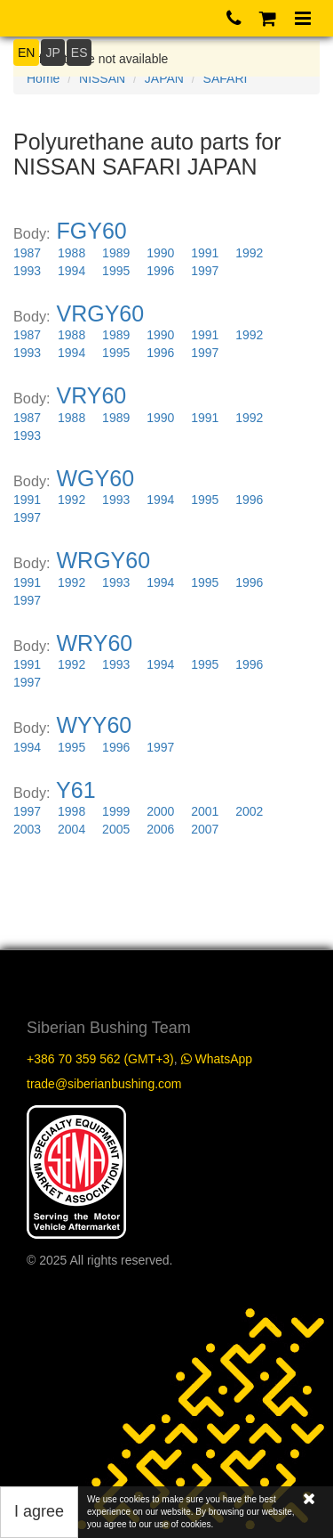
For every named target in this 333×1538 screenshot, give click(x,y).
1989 (116, 253)
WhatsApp (216, 1059)
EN (26, 52)
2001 (204, 811)
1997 (204, 271)
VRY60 (92, 395)
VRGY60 (101, 313)
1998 (71, 811)
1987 (27, 253)
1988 (71, 253)
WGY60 (96, 478)
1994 (71, 271)
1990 (160, 253)
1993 (27, 271)
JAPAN (164, 78)
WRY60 (95, 643)
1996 (160, 271)
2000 (160, 811)
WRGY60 (104, 560)
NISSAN (102, 78)
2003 (27, 829)
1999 (116, 811)
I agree (39, 1511)
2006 (160, 829)
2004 (71, 829)
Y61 (75, 789)
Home (43, 78)
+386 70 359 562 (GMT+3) (100, 1059)
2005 (116, 829)
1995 (116, 271)
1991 (204, 253)
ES (79, 52)
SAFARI (225, 78)
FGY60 (92, 230)
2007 (204, 829)
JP (52, 52)
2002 (249, 811)
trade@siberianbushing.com (104, 1084)
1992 (249, 253)
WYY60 (94, 724)
